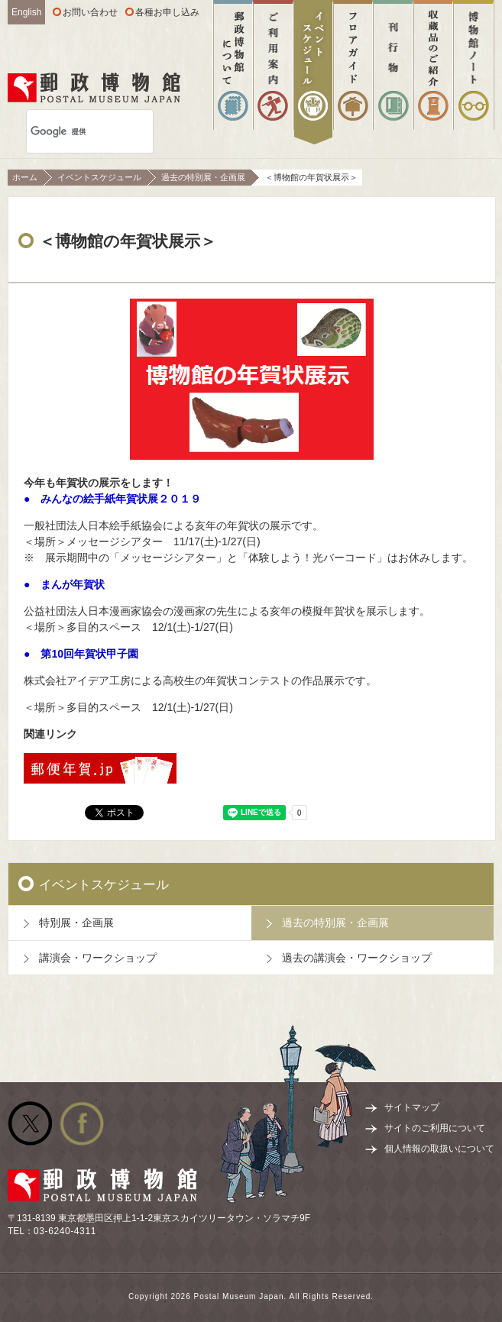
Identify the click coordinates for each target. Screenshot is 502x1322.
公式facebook (82, 1123)
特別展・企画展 (76, 922)
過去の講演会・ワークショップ (357, 958)
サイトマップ (411, 1107)
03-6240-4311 (65, 1231)
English (26, 12)
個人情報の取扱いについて (439, 1148)
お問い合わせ (90, 12)
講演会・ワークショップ (98, 958)
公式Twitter (30, 1123)
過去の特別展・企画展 (203, 177)
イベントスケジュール (99, 177)
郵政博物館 (94, 88)
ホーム (24, 177)
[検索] (72, 131)
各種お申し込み (167, 12)
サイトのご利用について (434, 1128)
